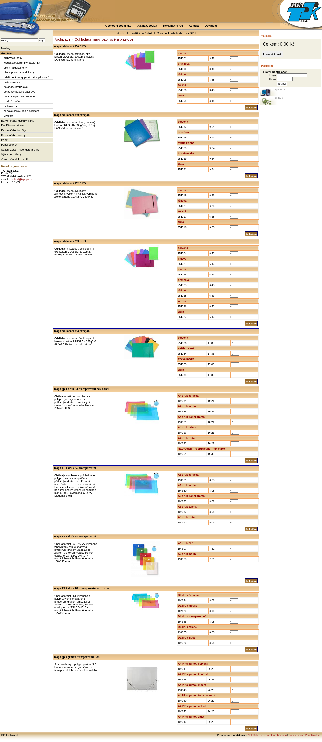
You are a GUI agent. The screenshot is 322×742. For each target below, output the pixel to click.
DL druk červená (188, 595)
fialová (182, 258)
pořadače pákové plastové (19, 96)
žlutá (181, 95)
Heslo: (273, 79)
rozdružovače (12, 101)
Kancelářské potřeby (13, 135)
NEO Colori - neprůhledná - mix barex (201, 448)
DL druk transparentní (192, 616)
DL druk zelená (187, 626)
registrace (279, 89)
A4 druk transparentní (191, 416)
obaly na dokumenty (15, 67)
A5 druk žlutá (186, 517)
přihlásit (278, 98)
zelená (182, 84)
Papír (4, 139)
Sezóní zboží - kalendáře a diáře (20, 149)
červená (183, 121)
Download (211, 25)
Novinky (6, 48)
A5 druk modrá (187, 485)
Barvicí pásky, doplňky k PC (17, 120)
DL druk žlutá (186, 637)
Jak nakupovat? (147, 25)
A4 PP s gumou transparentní (196, 695)
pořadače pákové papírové (19, 91)
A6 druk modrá (187, 553)
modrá (182, 53)
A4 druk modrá (187, 406)
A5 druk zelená (187, 506)
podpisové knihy (13, 82)
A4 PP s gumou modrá (192, 684)
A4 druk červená (188, 395)
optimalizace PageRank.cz (305, 735)
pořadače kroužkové (16, 86)
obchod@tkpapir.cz (21, 179)
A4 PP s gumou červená (193, 663)
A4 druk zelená (187, 427)
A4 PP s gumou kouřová (193, 674)
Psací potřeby (9, 144)
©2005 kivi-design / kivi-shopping (267, 735)
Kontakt (194, 25)
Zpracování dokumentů (14, 159)
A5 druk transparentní (191, 496)
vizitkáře (8, 115)
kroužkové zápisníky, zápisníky (22, 62)
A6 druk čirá (185, 543)
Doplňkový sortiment (13, 125)
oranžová (183, 63)
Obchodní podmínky (118, 25)
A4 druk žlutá (186, 438)
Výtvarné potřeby (11, 154)
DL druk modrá (187, 605)
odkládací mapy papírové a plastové (26, 77)
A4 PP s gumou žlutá (191, 716)
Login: (273, 75)
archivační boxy (13, 57)
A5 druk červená (188, 474)
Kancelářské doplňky (13, 130)
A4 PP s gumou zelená (192, 706)
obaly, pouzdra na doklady (19, 72)
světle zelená (186, 142)
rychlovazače (11, 106)
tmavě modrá (186, 153)
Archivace (7, 53)
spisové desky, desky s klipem (21, 111)
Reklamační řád (173, 25)
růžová (182, 74)
